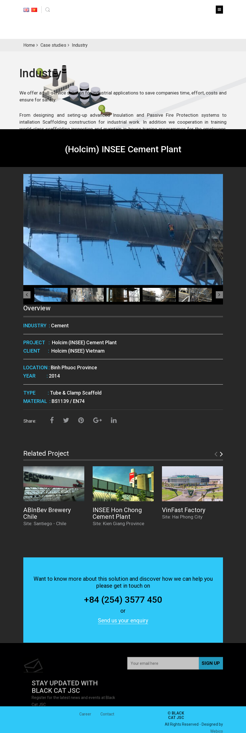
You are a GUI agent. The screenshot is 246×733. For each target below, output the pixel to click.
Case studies (53, 45)
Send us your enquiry (123, 620)
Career (85, 719)
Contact (107, 719)
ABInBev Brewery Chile (47, 513)
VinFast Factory (183, 510)
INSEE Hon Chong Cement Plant (117, 513)
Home (29, 45)
